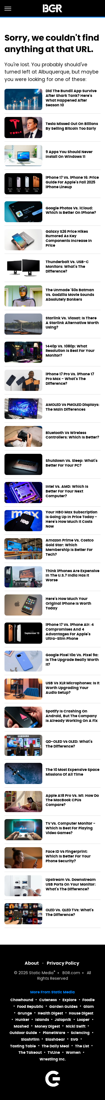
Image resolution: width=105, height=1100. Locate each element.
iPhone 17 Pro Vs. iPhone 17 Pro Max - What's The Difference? (70, 379)
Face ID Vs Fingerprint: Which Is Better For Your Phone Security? (68, 856)
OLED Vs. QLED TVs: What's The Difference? (70, 912)
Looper (83, 1019)
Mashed (21, 1026)
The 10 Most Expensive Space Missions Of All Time (72, 772)
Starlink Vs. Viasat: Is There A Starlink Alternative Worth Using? (72, 323)
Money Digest (47, 1026)
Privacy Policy (63, 963)
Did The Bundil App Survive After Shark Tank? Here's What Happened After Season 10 (71, 98)
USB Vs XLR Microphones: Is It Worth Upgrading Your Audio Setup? (72, 688)
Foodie (88, 1000)
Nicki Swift (75, 1026)
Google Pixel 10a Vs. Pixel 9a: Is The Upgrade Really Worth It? (72, 660)
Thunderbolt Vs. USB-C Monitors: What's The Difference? (67, 267)
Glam (88, 1006)
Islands (42, 1019)
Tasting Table (23, 1046)
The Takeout (30, 1052)
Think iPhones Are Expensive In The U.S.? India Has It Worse (72, 576)
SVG (74, 1039)
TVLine (54, 1052)
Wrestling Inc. (52, 1059)
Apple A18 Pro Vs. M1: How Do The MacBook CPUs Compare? (72, 800)
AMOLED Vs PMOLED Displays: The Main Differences (72, 407)
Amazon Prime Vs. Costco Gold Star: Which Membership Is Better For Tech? (70, 547)
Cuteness (48, 1000)
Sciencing (80, 1032)
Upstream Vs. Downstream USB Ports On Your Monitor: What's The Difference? (71, 884)
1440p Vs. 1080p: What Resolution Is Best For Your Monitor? (70, 351)
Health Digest (50, 1013)
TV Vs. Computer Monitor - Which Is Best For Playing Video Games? (70, 828)
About (32, 963)
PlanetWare (54, 1032)
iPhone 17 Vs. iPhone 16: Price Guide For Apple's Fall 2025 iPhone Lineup (72, 182)
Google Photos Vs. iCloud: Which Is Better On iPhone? (71, 210)
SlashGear (55, 1039)
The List (82, 1046)
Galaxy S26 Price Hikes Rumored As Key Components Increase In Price (69, 238)
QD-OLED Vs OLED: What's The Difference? (69, 744)
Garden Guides (63, 1006)
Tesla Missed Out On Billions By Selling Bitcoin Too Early (72, 126)
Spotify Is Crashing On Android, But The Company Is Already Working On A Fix (72, 716)
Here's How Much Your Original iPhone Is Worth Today (68, 604)
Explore (69, 1000)
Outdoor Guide (23, 1032)
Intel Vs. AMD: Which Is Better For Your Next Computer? (67, 491)
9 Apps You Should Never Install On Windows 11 (69, 154)
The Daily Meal (55, 1046)
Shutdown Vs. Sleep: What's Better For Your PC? (71, 463)
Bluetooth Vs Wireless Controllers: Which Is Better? (72, 435)
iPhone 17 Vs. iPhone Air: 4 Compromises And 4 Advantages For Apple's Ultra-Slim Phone (70, 632)
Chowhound (21, 1000)
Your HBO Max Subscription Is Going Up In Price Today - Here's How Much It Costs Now (71, 519)
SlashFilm (30, 1039)
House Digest (81, 1013)
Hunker (22, 1019)
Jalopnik (63, 1019)
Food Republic (30, 1006)
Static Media (41, 973)
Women (73, 1052)
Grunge (25, 1013)
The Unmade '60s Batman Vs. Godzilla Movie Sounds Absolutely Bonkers (70, 295)
